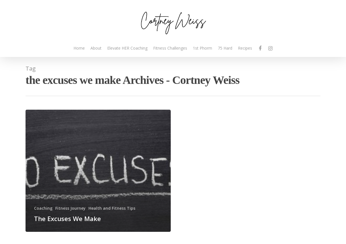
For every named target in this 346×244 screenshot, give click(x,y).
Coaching (43, 208)
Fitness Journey (70, 208)
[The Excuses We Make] (98, 171)
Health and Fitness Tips (111, 208)
